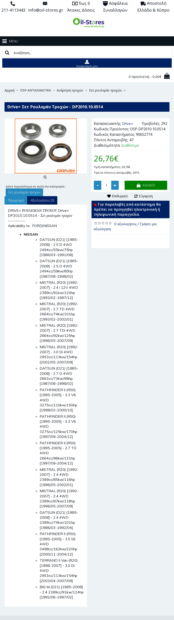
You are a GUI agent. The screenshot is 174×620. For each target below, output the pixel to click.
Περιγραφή (16, 200)
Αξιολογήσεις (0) (42, 200)
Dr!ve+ (127, 123)
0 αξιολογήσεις (125, 224)
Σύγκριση (146, 196)
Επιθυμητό (120, 196)
